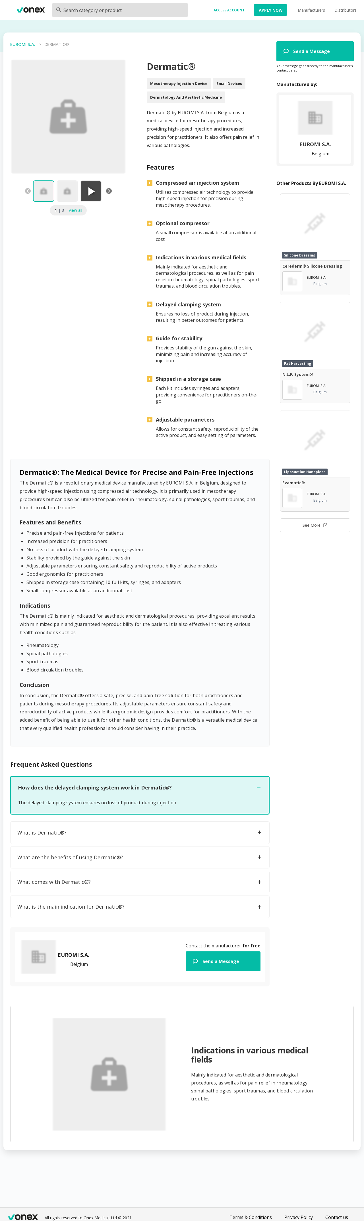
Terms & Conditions (250, 1217)
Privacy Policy (298, 1217)
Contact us (336, 1217)
